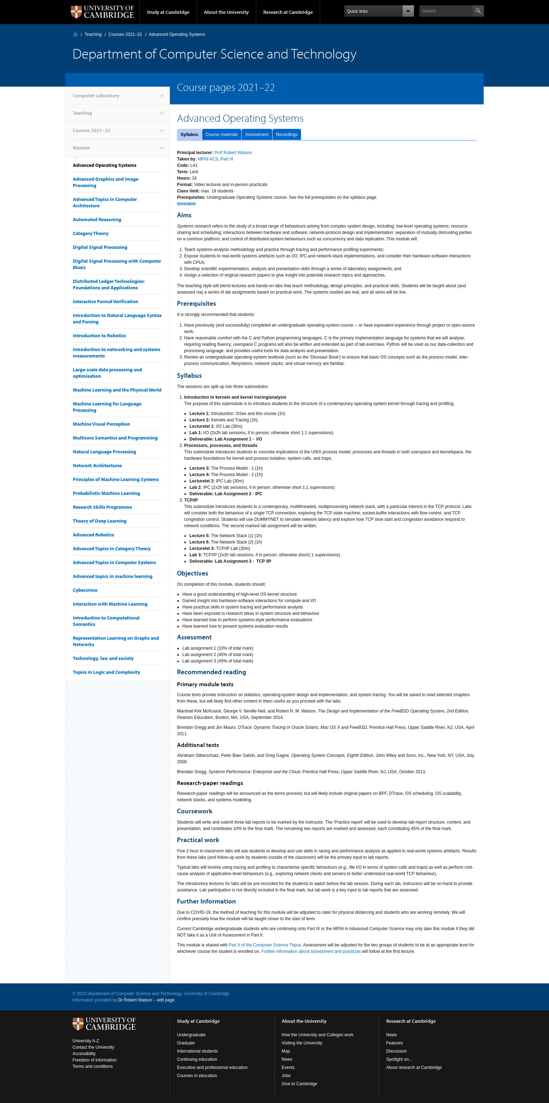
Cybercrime (85, 590)
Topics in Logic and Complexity (106, 672)
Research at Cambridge (288, 12)
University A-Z (85, 1040)
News (287, 1059)
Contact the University (93, 1047)
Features (394, 1043)
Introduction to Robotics (99, 335)
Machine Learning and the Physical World (117, 390)
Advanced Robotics (93, 534)
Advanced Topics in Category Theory (112, 548)
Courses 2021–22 (125, 34)
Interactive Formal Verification (105, 301)
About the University (226, 12)
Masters (81, 147)
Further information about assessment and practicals (311, 951)
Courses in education (197, 1075)
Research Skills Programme (102, 507)
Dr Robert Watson (135, 1000)
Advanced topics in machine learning (112, 576)
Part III (227, 159)
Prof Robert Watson (233, 152)
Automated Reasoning (97, 219)
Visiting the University (302, 1043)
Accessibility (84, 1053)
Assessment (256, 134)
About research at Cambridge (414, 1067)
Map (286, 1051)
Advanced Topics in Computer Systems (114, 562)
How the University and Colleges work (318, 1034)
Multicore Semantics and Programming (115, 438)
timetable (186, 203)
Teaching (93, 34)
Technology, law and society (103, 658)
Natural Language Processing (104, 451)
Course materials (222, 134)
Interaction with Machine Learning (110, 604)
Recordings (287, 134)
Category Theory (90, 233)
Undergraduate (191, 1034)
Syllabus (189, 134)
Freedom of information (94, 1060)
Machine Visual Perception (101, 424)
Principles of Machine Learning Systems (116, 479)
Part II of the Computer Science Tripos (265, 945)
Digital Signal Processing (100, 247)
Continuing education (197, 1059)
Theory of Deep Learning (100, 521)
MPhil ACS (208, 159)
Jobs (286, 1075)
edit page (165, 1000)
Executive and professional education (212, 1067)
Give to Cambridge (299, 1083)
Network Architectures (97, 465)
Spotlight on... (399, 1059)
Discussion (396, 1051)
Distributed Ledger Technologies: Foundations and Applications (109, 284)
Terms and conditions (92, 1066)
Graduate (186, 1043)
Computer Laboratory (75, 34)
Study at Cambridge (168, 12)
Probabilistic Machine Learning (106, 493)
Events (288, 1067)
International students (197, 1051)
